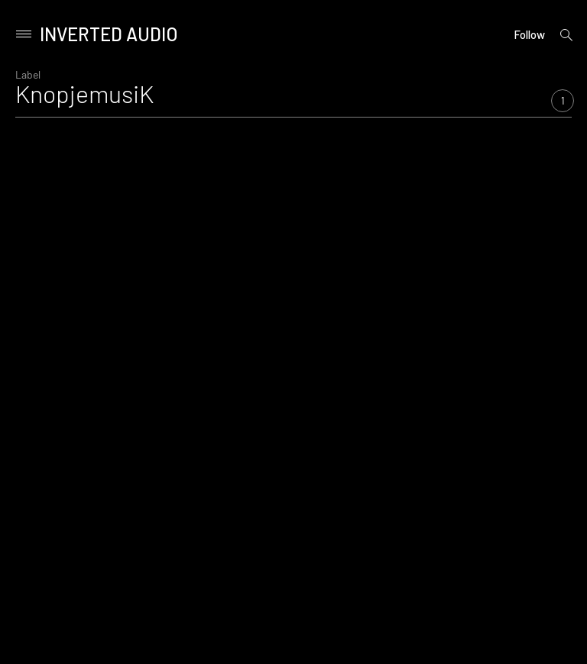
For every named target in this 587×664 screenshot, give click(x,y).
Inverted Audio (109, 34)
